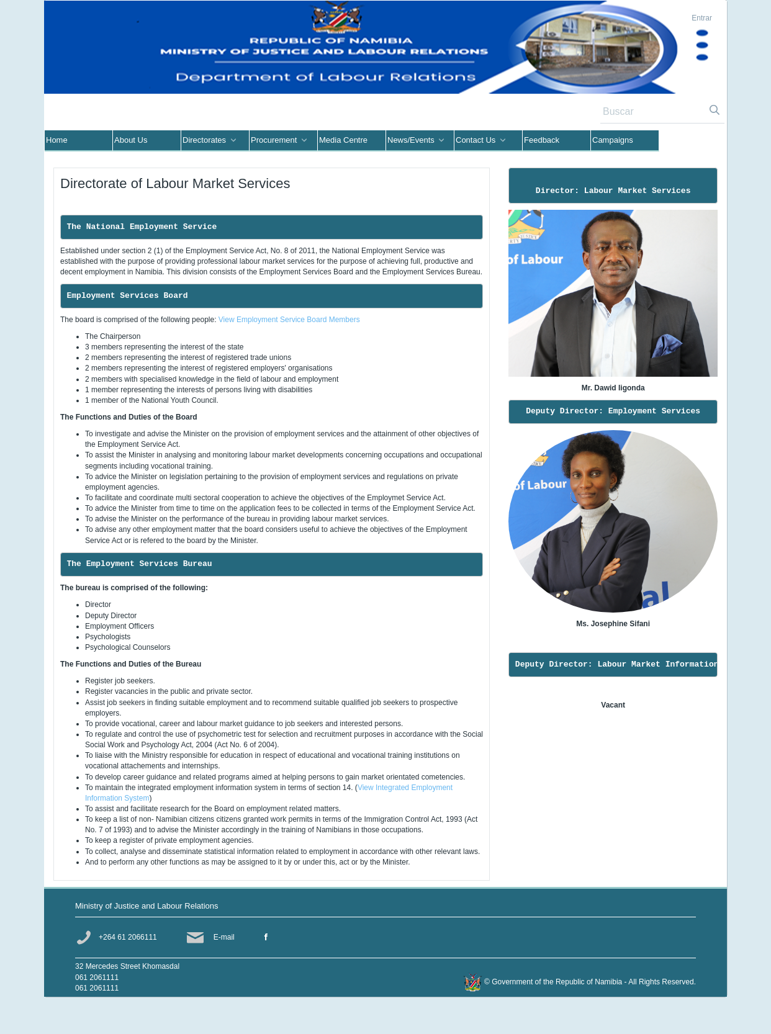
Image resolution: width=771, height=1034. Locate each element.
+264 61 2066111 (128, 937)
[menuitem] (79, 140)
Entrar (702, 18)
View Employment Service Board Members (289, 319)
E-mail (224, 937)
